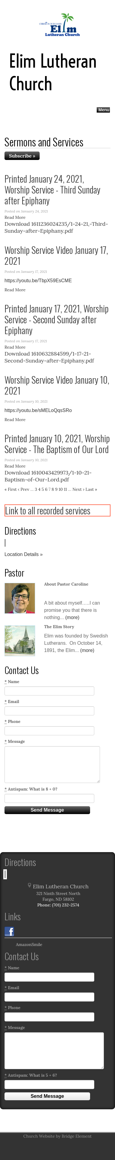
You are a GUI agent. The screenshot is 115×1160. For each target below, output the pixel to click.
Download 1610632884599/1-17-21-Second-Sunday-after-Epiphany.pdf (49, 357)
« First (11, 489)
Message (15, 741)
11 (65, 489)
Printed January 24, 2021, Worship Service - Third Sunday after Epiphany (52, 189)
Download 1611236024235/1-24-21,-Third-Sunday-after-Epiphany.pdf (56, 227)
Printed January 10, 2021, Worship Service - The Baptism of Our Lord (57, 443)
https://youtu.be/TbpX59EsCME (38, 280)
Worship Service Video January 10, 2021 (57, 385)
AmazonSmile (23, 945)
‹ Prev (23, 489)
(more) (72, 617)
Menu (104, 109)
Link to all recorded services (47, 510)
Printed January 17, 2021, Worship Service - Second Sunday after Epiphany (57, 319)
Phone (12, 721)
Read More (15, 217)
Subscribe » (22, 156)
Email (12, 702)
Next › (78, 489)
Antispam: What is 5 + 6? (31, 1075)
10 (61, 489)
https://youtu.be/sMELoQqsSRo (38, 410)
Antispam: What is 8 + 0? (31, 789)
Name (12, 682)
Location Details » (24, 554)
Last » (91, 489)
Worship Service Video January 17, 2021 (56, 255)
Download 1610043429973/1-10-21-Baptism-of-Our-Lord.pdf (48, 476)
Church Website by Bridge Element (57, 1136)
